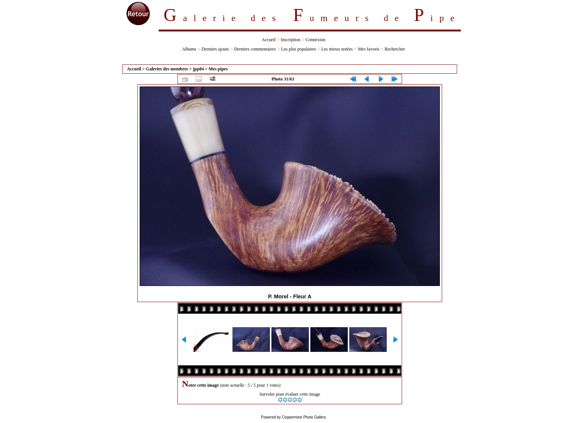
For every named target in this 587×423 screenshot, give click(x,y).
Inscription (290, 39)
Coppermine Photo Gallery (304, 417)
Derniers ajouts (215, 49)
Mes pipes (218, 68)
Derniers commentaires (255, 49)
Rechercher (394, 49)
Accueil (269, 39)
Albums (189, 49)
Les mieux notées (337, 49)
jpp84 (198, 68)
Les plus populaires (298, 49)
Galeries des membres (167, 68)
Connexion (315, 39)
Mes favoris (368, 49)
